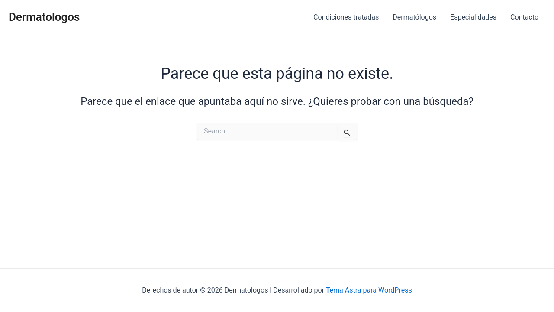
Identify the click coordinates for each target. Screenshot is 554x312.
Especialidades (473, 17)
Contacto (524, 17)
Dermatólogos (414, 17)
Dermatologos (44, 16)
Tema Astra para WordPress (369, 290)
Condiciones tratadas (346, 17)
